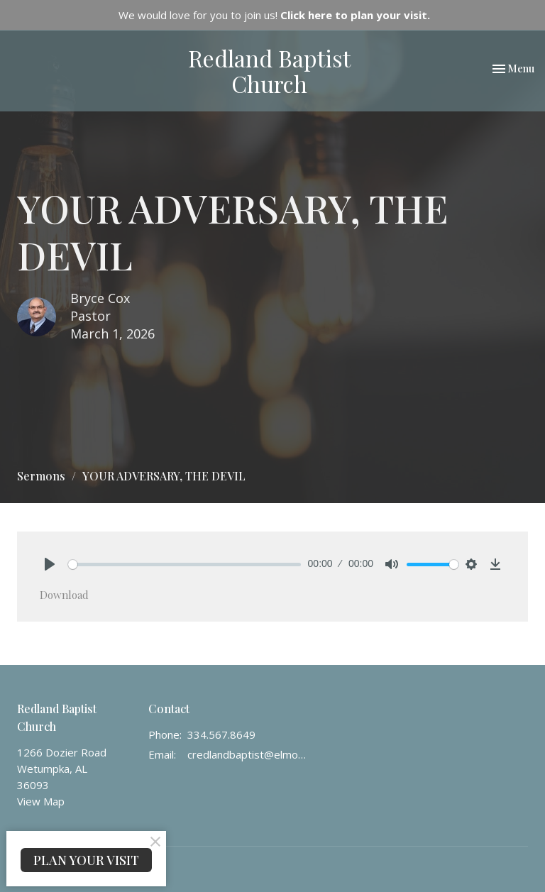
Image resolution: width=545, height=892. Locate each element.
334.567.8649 (221, 734)
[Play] (49, 564)
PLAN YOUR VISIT (86, 860)
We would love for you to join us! (274, 15)
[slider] (184, 564)
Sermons (41, 475)
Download (64, 595)
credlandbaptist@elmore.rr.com (248, 754)
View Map (41, 801)
